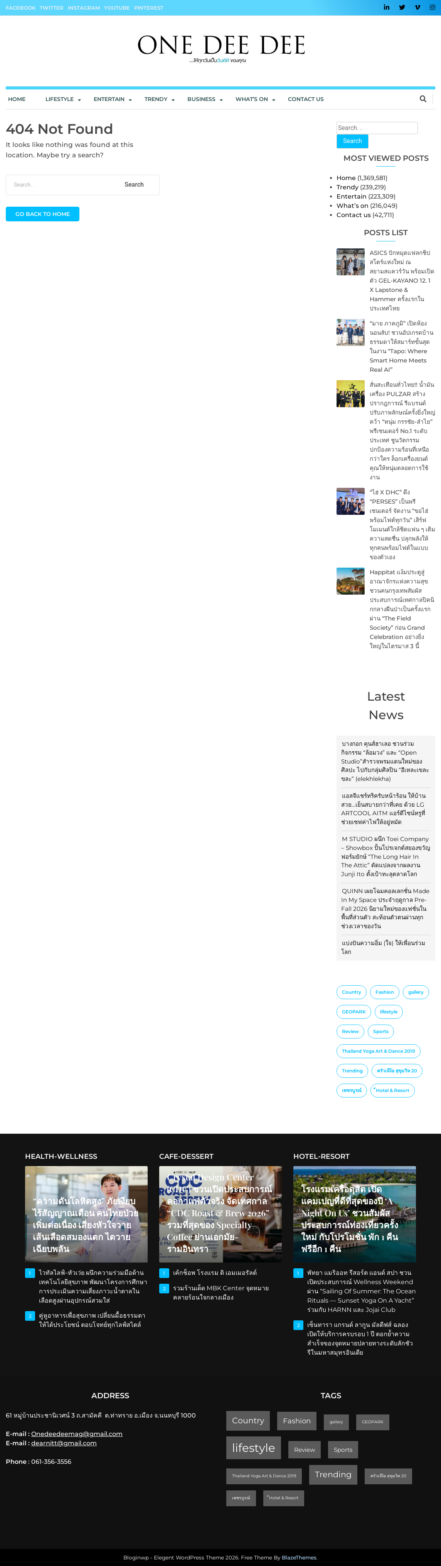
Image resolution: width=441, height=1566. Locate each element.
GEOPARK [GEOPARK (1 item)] (354, 1012)
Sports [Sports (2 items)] (381, 1031)
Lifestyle (59, 99)
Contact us (306, 99)
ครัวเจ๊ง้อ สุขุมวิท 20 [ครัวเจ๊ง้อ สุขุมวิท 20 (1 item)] (397, 1071)
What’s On (252, 99)
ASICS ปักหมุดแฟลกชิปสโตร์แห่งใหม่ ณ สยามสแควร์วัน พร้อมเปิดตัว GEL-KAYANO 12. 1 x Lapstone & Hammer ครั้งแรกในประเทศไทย (402, 280)
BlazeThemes (299, 1557)
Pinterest (148, 8)
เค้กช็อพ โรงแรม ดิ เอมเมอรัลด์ (215, 1272)
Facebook (20, 8)
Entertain (109, 99)
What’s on (353, 205)
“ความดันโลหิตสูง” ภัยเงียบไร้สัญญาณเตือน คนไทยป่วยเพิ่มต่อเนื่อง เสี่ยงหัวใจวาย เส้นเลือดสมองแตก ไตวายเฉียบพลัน (85, 1224)
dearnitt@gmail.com (64, 1443)
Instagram (84, 8)
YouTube (117, 8)
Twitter (52, 8)
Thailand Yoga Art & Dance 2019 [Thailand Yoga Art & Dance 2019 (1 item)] (378, 1051)
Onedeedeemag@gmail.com (77, 1434)
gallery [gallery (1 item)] (416, 992)
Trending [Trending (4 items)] (352, 1071)
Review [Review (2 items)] (350, 1031)
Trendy (156, 99)
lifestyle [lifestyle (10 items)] (388, 1012)
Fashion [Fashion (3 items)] (384, 992)
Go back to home (42, 214)
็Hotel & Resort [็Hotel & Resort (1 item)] (392, 1090)
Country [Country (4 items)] (351, 992)
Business (201, 99)
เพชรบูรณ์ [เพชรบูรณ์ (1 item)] (352, 1090)
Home (16, 99)
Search (352, 141)
